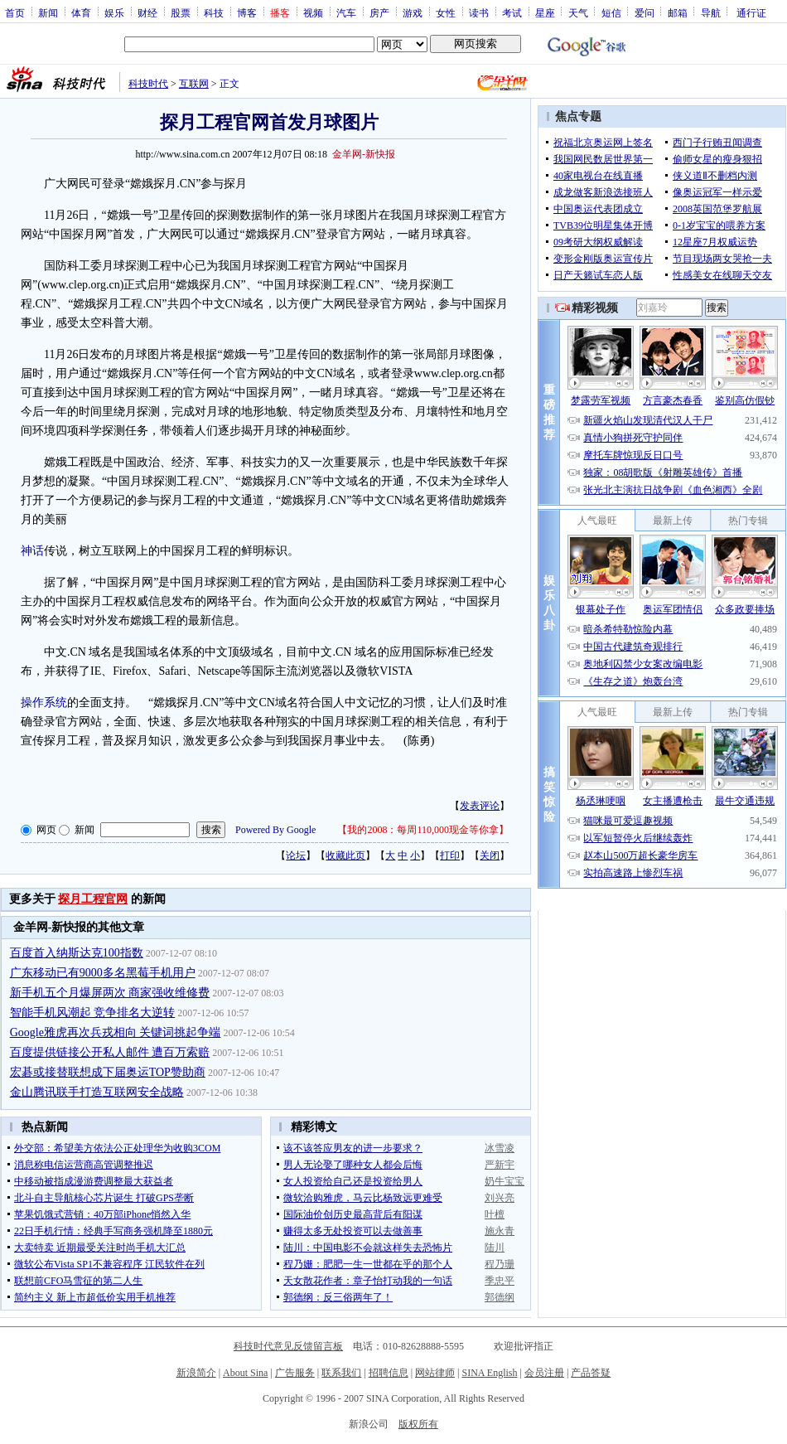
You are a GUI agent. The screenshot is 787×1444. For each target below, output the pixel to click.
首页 (15, 12)
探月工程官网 (93, 899)
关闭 (490, 855)
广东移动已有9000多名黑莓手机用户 (103, 973)
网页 (46, 830)
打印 (450, 855)
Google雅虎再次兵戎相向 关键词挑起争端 (115, 1032)
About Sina (245, 1373)
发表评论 (480, 806)
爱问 (644, 12)
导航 (711, 12)
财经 (147, 12)
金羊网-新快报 (363, 154)
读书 (479, 12)
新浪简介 (196, 1373)
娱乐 (114, 12)
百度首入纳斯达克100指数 (76, 953)
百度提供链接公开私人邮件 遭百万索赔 (110, 1052)
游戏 (412, 12)
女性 (446, 12)
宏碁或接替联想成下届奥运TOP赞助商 (107, 1072)
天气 (578, 12)
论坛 (296, 855)
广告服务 (295, 1373)
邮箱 (678, 12)
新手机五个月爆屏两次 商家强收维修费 (110, 992)
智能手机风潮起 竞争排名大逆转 (93, 1012)
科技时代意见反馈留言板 (288, 1346)
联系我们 (341, 1373)
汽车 (346, 12)
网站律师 (435, 1373)
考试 (512, 12)
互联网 (194, 84)
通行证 (751, 12)
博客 (247, 12)
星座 (545, 12)
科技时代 (148, 84)
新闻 (48, 12)
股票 (181, 12)
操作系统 (44, 702)
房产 (379, 12)
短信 (611, 12)
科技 (214, 12)
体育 (81, 12)
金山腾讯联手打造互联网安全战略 (97, 1092)
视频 (313, 12)
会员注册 (544, 1373)
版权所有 (418, 1424)
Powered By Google (275, 830)
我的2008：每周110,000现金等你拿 (423, 830)
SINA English (489, 1373)
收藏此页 (345, 855)
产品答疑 (591, 1373)
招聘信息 (388, 1373)
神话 (32, 551)
